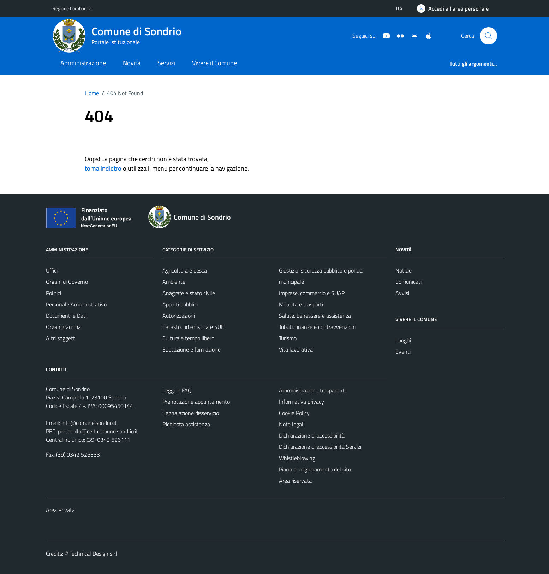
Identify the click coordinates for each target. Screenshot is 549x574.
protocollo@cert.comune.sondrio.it (98, 431)
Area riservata (295, 480)
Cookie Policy (294, 413)
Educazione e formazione (191, 349)
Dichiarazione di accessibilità (312, 435)
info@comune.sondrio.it (89, 423)
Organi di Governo (67, 281)
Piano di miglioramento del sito (315, 469)
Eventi (403, 351)
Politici (53, 293)
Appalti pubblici (180, 304)
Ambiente (173, 281)
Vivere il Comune (214, 63)
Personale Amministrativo (76, 304)
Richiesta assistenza (186, 424)
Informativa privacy (301, 401)
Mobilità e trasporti (301, 304)
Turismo (288, 338)
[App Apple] (426, 35)
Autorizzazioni (178, 315)
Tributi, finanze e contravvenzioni (317, 327)
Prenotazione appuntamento (196, 401)
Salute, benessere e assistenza (315, 315)
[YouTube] (383, 35)
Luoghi (403, 340)
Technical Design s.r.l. (94, 553)
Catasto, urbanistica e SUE (193, 327)
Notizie (403, 270)
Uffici (52, 270)
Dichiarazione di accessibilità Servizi (320, 446)
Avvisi (402, 293)
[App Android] (412, 35)
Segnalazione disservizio (190, 413)
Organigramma (63, 327)
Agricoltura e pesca (184, 270)
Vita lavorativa (296, 349)
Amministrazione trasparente (313, 390)
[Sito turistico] (397, 35)
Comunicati (408, 281)
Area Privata (60, 510)
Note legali (291, 424)
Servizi (166, 63)
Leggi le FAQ (177, 390)
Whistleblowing (297, 458)
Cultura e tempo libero (188, 338)
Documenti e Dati (66, 315)
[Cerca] (488, 35)
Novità (132, 63)
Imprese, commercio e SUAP (312, 293)
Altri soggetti (61, 338)
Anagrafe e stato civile (188, 293)
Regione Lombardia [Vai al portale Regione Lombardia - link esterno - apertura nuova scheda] (72, 8)
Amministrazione (83, 63)
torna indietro (103, 168)
